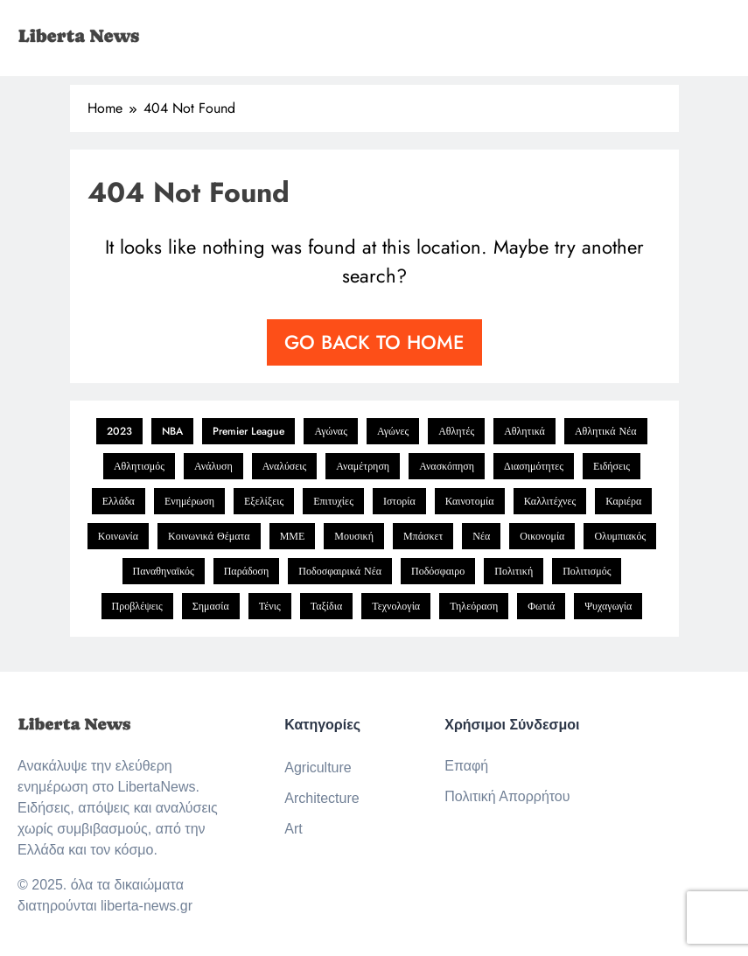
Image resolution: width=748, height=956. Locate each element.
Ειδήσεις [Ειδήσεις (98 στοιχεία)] (611, 466)
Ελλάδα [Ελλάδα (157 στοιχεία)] (118, 501)
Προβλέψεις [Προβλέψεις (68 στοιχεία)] (137, 606)
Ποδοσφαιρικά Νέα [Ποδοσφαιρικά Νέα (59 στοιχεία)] (339, 571)
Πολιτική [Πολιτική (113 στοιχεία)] (513, 571)
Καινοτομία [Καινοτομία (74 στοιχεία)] (469, 501)
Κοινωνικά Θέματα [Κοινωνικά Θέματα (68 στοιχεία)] (209, 536)
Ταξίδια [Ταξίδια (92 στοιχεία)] (327, 606)
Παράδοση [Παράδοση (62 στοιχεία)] (246, 571)
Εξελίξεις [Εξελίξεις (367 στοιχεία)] (263, 501)
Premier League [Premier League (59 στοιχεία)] (248, 431)
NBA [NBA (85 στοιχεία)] (172, 431)
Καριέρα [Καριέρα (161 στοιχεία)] (623, 501)
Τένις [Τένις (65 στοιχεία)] (270, 606)
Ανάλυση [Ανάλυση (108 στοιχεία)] (213, 466)
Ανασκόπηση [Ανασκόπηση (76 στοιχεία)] (446, 466)
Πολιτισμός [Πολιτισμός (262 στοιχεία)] (587, 571)
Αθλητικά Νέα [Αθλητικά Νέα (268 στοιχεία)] (606, 431)
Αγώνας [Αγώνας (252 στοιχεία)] (330, 431)
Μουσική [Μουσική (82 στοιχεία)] (354, 536)
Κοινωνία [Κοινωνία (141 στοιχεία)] (118, 536)
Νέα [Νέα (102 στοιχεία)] (481, 536)
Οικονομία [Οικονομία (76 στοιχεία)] (542, 536)
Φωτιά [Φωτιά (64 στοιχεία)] (541, 606)
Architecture (321, 798)
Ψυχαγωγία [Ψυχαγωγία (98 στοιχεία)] (608, 606)
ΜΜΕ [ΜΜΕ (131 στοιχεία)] (292, 536)
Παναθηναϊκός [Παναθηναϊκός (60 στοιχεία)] (163, 571)
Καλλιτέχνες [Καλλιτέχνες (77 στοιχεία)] (550, 501)
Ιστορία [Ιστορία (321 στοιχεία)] (399, 501)
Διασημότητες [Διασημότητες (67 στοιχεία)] (533, 466)
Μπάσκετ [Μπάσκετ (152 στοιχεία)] (423, 536)
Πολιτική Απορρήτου (507, 796)
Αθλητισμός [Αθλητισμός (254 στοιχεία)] (139, 466)
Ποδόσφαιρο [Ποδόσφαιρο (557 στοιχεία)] (438, 571)
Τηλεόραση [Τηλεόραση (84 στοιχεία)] (474, 606)
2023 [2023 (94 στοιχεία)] (119, 431)
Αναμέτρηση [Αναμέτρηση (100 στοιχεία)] (362, 466)
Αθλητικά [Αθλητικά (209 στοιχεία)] (524, 431)
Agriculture (317, 767)
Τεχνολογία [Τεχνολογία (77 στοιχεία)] (396, 606)
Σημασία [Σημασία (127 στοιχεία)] (210, 606)
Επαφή (466, 765)
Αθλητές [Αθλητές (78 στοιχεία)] (456, 431)
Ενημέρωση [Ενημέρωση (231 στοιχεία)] (189, 501)
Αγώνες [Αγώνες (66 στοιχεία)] (393, 431)
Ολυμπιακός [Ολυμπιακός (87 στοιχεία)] (620, 536)
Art (293, 828)
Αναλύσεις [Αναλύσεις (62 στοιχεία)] (284, 466)
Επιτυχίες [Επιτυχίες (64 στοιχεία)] (333, 501)
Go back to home (374, 342)
